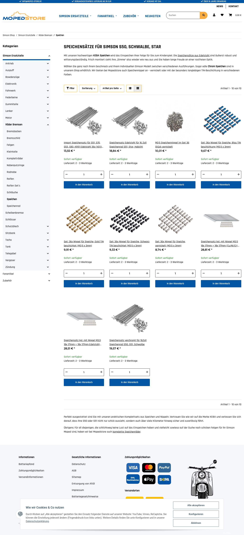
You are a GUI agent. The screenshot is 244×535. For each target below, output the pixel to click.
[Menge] (84, 174)
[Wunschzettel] (222, 15)
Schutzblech (12, 226)
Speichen (12, 199)
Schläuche (12, 192)
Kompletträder (15, 158)
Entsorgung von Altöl (83, 483)
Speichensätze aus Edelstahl (194, 55)
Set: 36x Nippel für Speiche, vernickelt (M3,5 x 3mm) (170, 243)
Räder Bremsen (13, 124)
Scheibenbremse (14, 213)
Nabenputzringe (15, 165)
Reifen (10, 179)
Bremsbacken (14, 131)
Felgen (10, 145)
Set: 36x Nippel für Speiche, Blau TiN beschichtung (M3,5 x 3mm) (221, 145)
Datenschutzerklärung (37, 521)
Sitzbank (10, 233)
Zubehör (7, 280)
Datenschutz (79, 464)
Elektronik (10, 84)
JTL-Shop (226, 532)
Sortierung (87, 88)
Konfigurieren (196, 514)
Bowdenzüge (12, 77)
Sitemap (76, 477)
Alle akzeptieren (195, 505)
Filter (70, 88)
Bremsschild (13, 138)
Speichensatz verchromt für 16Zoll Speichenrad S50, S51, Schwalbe (128, 342)
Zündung (10, 267)
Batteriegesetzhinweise (85, 496)
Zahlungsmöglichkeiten (31, 470)
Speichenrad (13, 206)
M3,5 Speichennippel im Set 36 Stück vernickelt (172, 145)
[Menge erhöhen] (101, 174)
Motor (8, 118)
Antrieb (9, 63)
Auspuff (9, 70)
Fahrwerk (10, 90)
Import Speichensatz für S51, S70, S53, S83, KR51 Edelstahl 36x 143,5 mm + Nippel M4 (83, 145)
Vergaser (10, 260)
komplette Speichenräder (126, 432)
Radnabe (11, 172)
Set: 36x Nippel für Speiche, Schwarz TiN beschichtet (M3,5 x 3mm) (129, 243)
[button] (214, 15)
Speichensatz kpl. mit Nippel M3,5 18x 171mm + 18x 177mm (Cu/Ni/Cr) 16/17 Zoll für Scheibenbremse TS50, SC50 (220, 244)
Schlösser (10, 219)
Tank (8, 247)
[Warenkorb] (235, 15)
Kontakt (234, 6)
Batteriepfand (26, 464)
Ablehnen (196, 523)
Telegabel (10, 253)
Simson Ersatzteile (13, 56)
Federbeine (11, 97)
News (220, 6)
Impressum (78, 490)
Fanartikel (8, 274)
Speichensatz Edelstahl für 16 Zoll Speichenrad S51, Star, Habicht (128, 145)
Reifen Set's (13, 185)
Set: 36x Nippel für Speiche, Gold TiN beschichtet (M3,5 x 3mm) (84, 243)
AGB (74, 470)
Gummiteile (11, 104)
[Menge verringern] (66, 174)
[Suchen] (183, 15)
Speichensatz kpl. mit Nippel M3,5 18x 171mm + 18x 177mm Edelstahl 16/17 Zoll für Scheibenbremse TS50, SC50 (83, 343)
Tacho (8, 240)
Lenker (9, 111)
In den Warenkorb (83, 184)
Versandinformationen (31, 477)
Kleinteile (12, 152)
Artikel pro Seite (111, 88)
